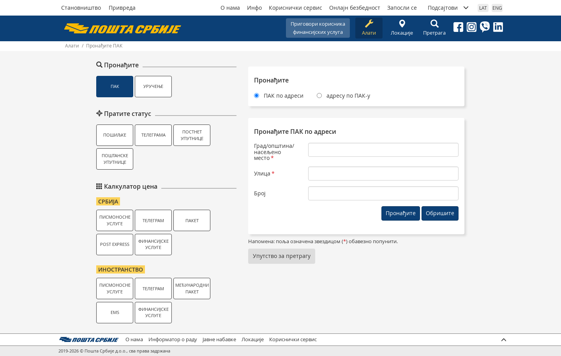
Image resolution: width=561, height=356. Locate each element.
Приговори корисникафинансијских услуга (318, 27)
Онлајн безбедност (354, 7)
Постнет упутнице (192, 135)
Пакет (192, 220)
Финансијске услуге (153, 244)
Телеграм (153, 220)
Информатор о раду (172, 339)
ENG (497, 8)
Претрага (434, 27)
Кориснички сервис (295, 7)
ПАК (115, 86)
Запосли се (402, 7)
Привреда (122, 7)
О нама (230, 7)
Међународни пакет (192, 288)
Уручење (153, 86)
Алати (369, 27)
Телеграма (153, 135)
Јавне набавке (219, 339)
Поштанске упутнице (115, 159)
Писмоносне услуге (115, 220)
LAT (483, 8)
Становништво (81, 7)
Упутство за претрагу (281, 256)
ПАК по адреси (283, 95)
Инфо (254, 7)
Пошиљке (114, 135)
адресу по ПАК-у (348, 95)
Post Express (114, 244)
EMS (115, 312)
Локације (402, 27)
